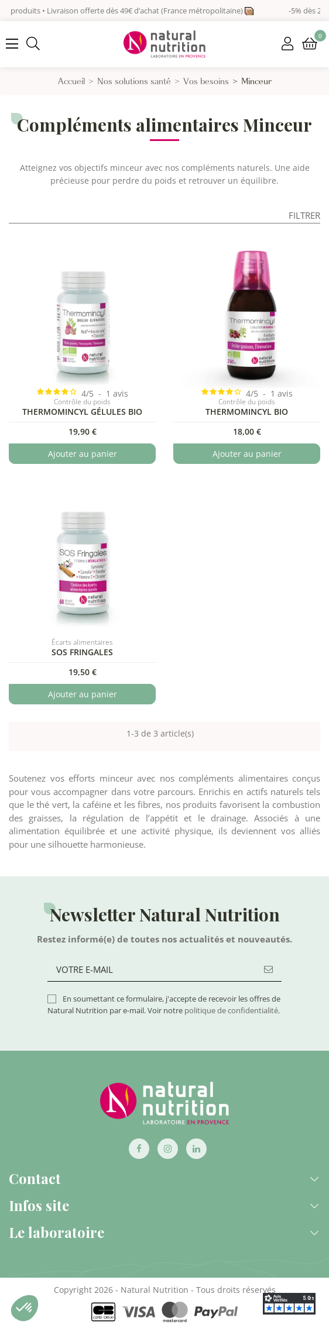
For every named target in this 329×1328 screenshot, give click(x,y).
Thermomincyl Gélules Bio (82, 411)
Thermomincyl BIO (246, 411)
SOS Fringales (82, 652)
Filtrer (304, 215)
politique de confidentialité (231, 1010)
